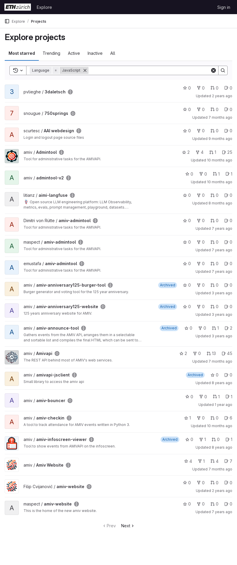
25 (227, 152)
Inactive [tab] (95, 53)
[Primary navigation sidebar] (7, 21)
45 (227, 353)
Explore (44, 7)
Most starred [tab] (22, 53)
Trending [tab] (51, 53)
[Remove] (85, 70)
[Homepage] (17, 7)
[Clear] (213, 70)
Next (128, 525)
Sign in (223, 7)
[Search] (149, 70)
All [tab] (112, 53)
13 (211, 353)
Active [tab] (74, 53)
